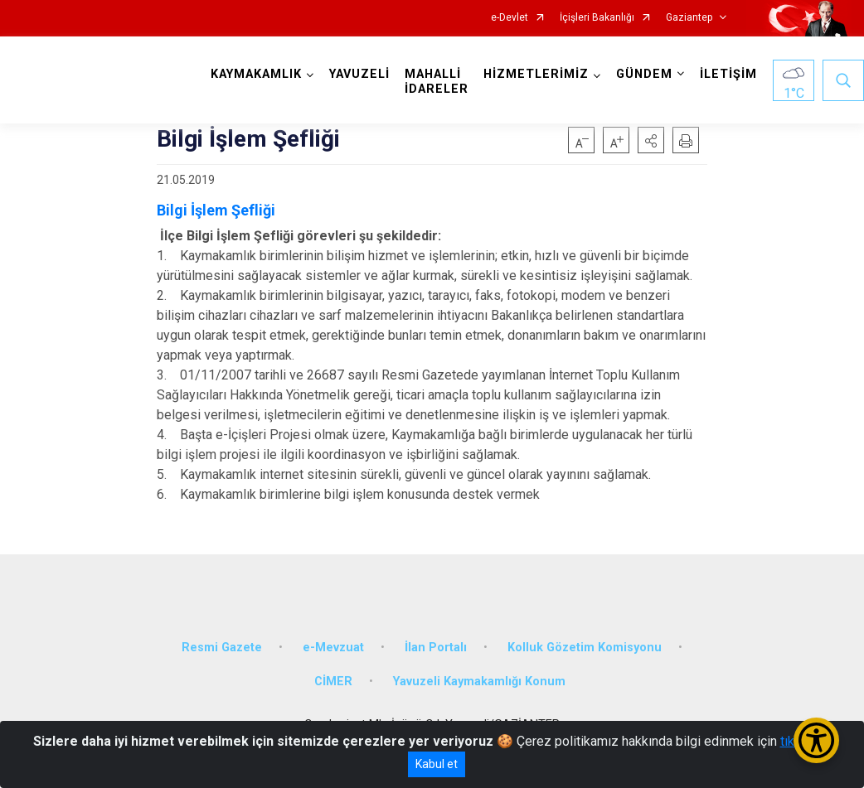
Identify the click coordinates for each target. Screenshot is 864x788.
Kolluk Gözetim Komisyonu (584, 648)
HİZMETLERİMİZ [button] (536, 74)
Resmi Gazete (222, 648)
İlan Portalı (436, 648)
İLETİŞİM (728, 74)
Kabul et (436, 764)
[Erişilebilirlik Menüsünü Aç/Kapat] (816, 740)
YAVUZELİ (359, 74)
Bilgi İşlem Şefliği (216, 210)
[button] (651, 140)
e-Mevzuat (333, 648)
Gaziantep (689, 17)
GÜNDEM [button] (644, 74)
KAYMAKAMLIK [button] (256, 74)
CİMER (333, 681)
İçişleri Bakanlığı (597, 17)
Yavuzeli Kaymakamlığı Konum (479, 681)
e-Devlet (509, 17)
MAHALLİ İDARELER (436, 81)
